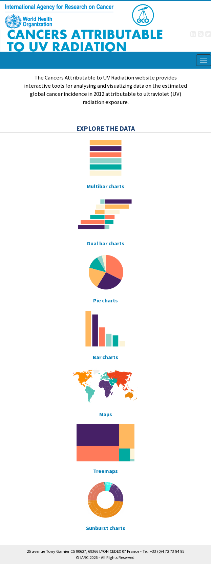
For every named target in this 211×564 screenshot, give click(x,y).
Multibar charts (105, 186)
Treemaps (105, 471)
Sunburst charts (105, 528)
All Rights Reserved (117, 557)
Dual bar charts (105, 244)
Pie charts (105, 301)
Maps (105, 414)
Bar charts (105, 357)
